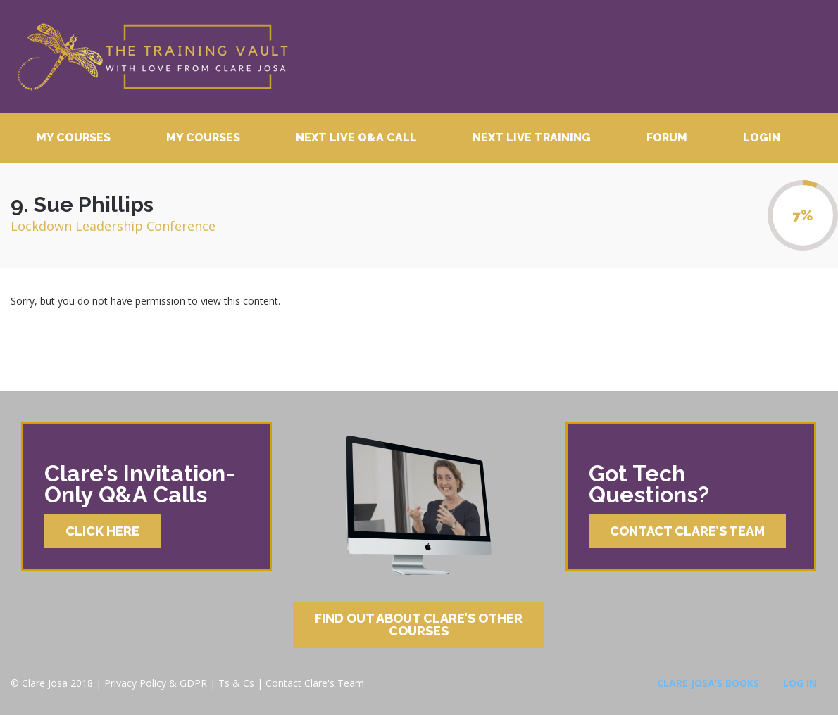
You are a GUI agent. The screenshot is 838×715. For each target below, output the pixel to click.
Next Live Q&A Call (356, 137)
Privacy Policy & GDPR (155, 683)
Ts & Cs (236, 683)
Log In (800, 683)
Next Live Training (532, 137)
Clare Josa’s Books (708, 683)
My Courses (74, 137)
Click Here (102, 531)
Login (761, 137)
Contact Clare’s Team (687, 531)
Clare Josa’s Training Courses (152, 57)
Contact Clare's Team (314, 683)
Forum (666, 137)
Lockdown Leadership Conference (113, 225)
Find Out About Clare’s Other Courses (419, 624)
